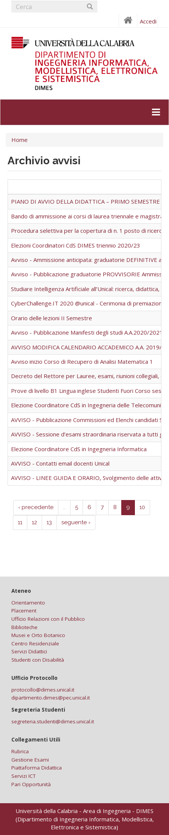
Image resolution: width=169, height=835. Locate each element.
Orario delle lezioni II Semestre (51, 318)
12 (34, 522)
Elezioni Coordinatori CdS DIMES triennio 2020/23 (75, 245)
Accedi (148, 21)
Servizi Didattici (29, 651)
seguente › (76, 522)
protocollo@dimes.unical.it (42, 689)
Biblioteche (24, 627)
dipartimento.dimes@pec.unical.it (50, 697)
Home (19, 139)
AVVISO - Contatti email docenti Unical (60, 463)
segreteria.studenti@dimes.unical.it (52, 721)
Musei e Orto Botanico (38, 635)
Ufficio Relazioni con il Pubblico (48, 618)
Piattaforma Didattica (36, 767)
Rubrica (20, 751)
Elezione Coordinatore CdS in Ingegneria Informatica (79, 449)
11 (20, 522)
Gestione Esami (30, 759)
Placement (23, 610)
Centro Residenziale (35, 643)
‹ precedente (35, 507)
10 (142, 507)
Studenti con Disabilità (37, 659)
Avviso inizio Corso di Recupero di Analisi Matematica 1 (82, 361)
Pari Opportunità (31, 784)
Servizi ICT (23, 776)
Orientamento (28, 602)
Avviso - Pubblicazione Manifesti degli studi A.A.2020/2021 (87, 332)
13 (49, 522)
